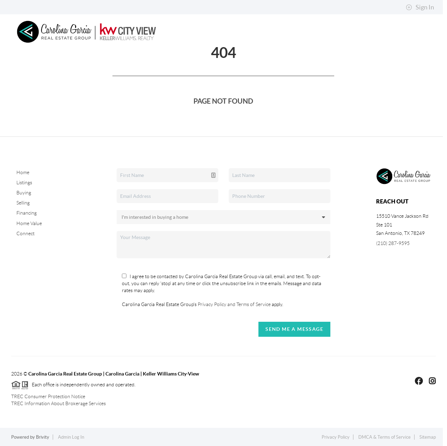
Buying (119, 67)
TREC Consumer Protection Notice (48, 396)
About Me (407, 67)
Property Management (215, 67)
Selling (155, 67)
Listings (24, 182)
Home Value (29, 223)
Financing (26, 213)
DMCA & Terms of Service (384, 437)
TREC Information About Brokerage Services (58, 403)
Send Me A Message (294, 329)
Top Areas (279, 67)
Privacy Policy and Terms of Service (234, 304)
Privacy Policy (336, 437)
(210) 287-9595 (393, 243)
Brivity (42, 437)
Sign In (420, 7)
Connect (44, 101)
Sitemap (427, 437)
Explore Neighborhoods (345, 67)
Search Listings (74, 67)
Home (35, 67)
